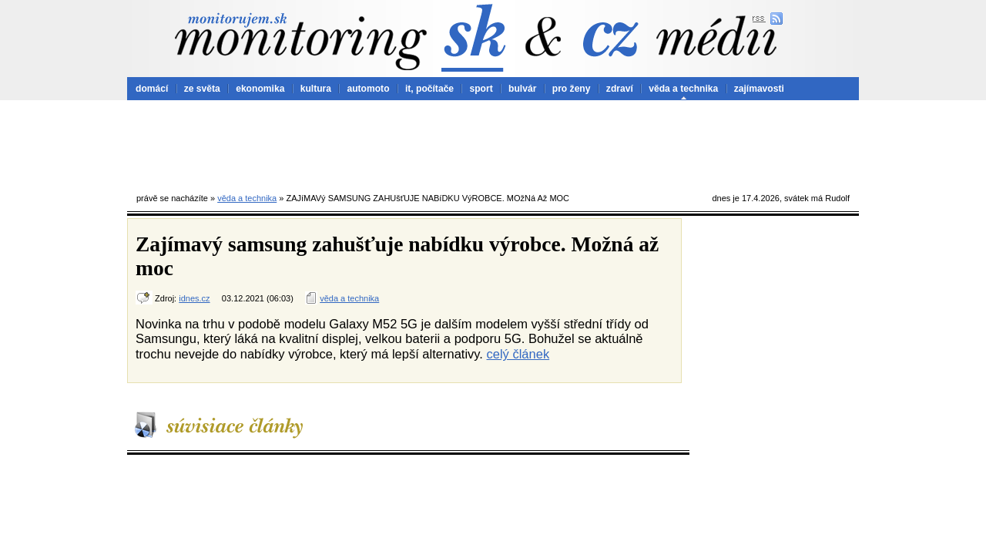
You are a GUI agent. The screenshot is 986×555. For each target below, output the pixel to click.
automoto (368, 88)
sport (480, 88)
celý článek (518, 354)
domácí (152, 88)
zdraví (619, 88)
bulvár (522, 88)
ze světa (202, 88)
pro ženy (571, 88)
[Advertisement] (493, 142)
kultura (315, 88)
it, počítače (429, 88)
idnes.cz (194, 298)
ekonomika (260, 88)
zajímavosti (759, 88)
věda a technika (683, 88)
